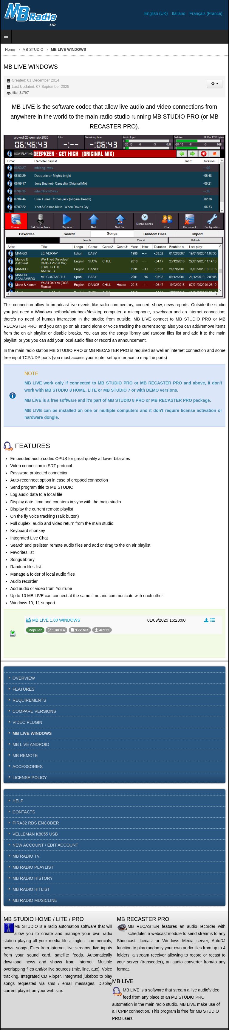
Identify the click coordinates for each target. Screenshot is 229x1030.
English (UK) (156, 13)
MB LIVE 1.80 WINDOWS (53, 620)
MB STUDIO (33, 49)
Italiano (179, 13)
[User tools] (214, 83)
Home (10, 49)
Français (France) (206, 13)
